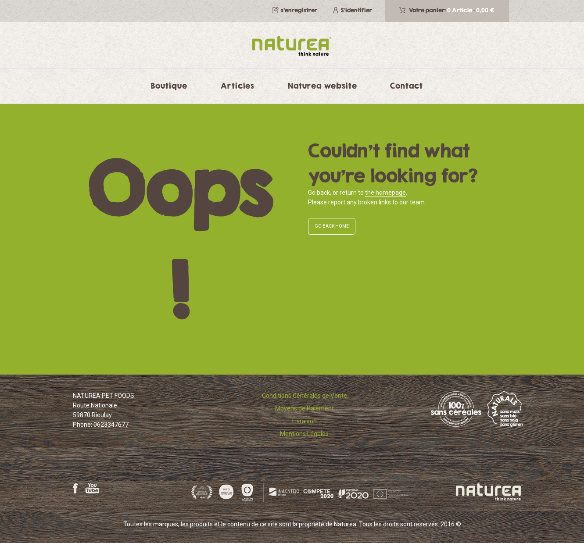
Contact (406, 85)
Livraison (304, 421)
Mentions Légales (304, 433)
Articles (237, 85)
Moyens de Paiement (304, 408)
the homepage (385, 192)
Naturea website (322, 85)
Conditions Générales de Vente (304, 395)
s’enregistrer (299, 10)
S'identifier (356, 10)
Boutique (169, 85)
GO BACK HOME (332, 226)
